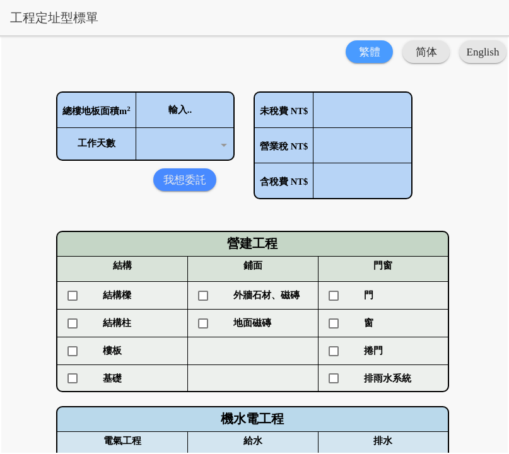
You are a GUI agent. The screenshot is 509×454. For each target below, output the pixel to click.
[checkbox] (122, 295)
